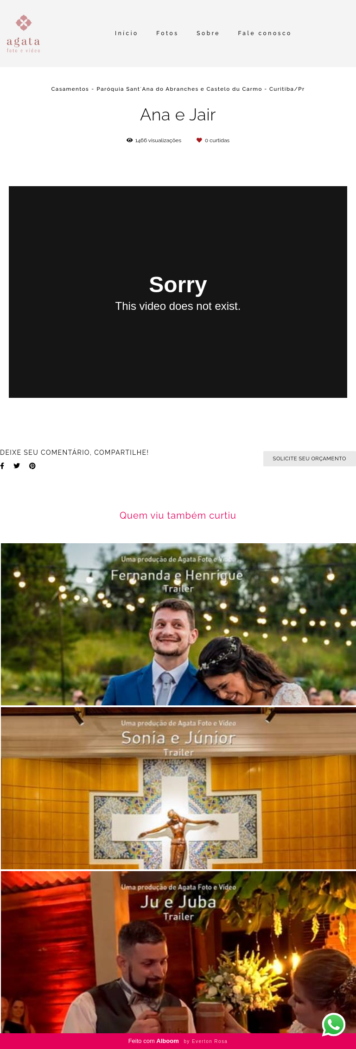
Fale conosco (265, 33)
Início (127, 33)
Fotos (167, 33)
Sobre (208, 33)
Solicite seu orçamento (309, 458)
